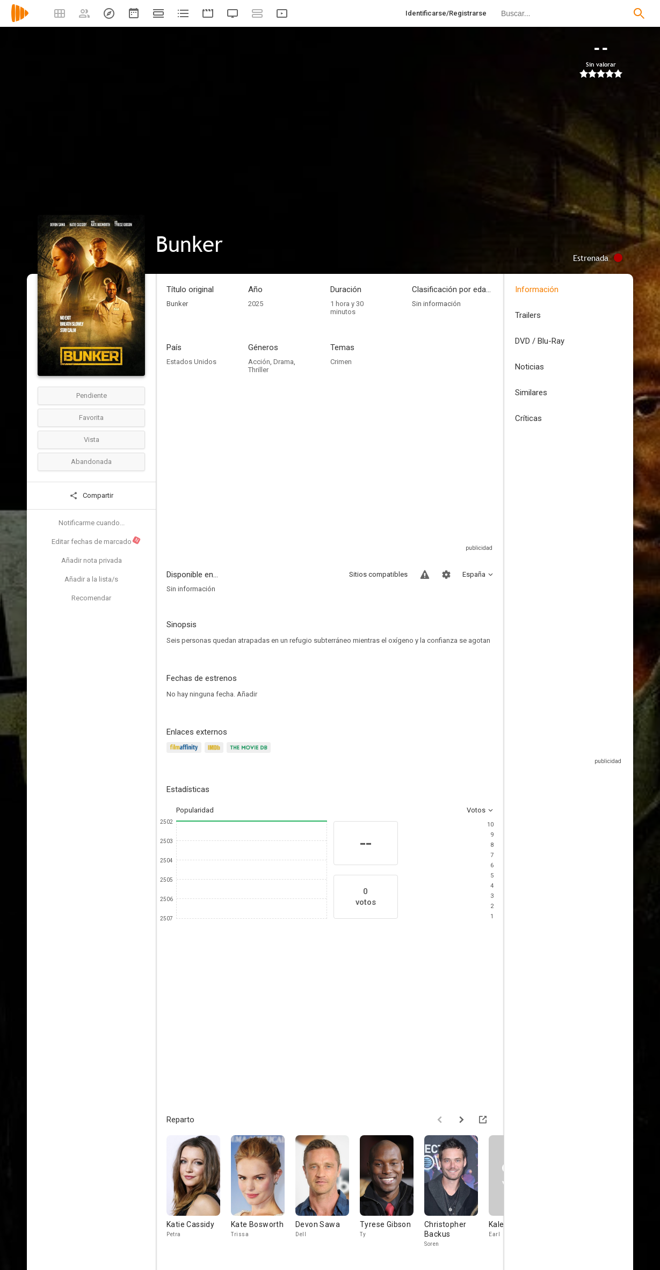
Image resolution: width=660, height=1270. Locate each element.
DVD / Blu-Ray (539, 341)
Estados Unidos (191, 362)
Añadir (247, 694)
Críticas (528, 418)
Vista (91, 440)
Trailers (528, 315)
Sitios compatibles (378, 574)
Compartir (91, 495)
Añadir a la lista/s (91, 579)
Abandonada (91, 462)
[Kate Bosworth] (263, 1192)
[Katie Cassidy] (198, 1192)
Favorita (91, 417)
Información (537, 289)
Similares (531, 392)
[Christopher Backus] (456, 1192)
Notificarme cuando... (92, 523)
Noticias (529, 367)
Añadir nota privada (91, 560)
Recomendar (91, 598)
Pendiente (91, 395)
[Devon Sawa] (327, 1192)
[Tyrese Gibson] (392, 1192)
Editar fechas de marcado (96, 541)
